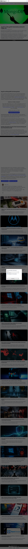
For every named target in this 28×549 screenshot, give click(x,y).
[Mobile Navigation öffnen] (27, 1)
